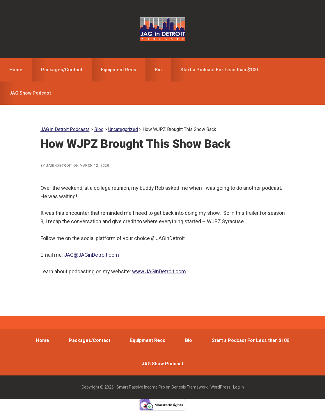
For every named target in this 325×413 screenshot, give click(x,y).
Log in (238, 387)
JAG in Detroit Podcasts (162, 29)
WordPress (220, 387)
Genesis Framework (189, 387)
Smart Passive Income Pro (140, 387)
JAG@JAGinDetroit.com (91, 255)
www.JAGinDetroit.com (159, 271)
